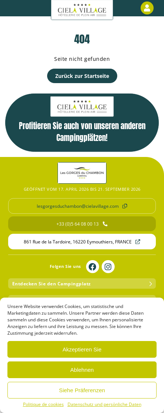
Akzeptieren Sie (81, 349)
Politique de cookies (43, 404)
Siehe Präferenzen (82, 390)
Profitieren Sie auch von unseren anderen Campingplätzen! (82, 120)
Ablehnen (82, 370)
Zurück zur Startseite (82, 75)
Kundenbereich (148, 7)
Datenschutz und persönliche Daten (104, 404)
